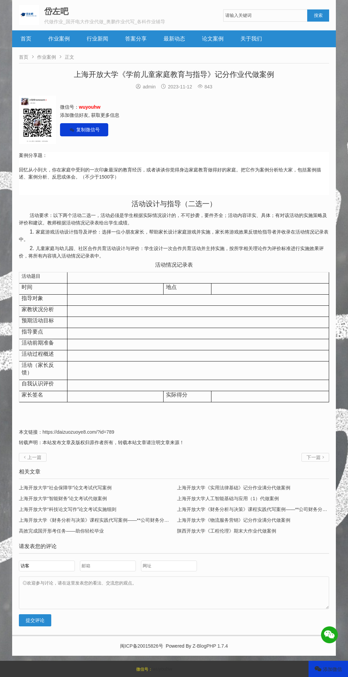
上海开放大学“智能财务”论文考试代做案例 (63, 498)
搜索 (318, 15)
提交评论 (35, 625)
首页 (26, 39)
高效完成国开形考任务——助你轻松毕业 (61, 531)
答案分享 (136, 39)
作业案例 (59, 39)
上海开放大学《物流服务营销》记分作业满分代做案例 (233, 520)
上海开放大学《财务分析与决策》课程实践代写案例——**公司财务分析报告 (257, 509)
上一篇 (33, 457)
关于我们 (251, 39)
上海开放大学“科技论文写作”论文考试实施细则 (67, 509)
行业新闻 (97, 39)
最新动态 (174, 39)
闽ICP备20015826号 (141, 651)
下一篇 (315, 457)
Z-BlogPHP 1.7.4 (210, 651)
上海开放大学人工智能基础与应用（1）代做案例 (228, 498)
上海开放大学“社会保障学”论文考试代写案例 (65, 487)
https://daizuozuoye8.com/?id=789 (78, 432)
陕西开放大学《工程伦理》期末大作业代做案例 (226, 531)
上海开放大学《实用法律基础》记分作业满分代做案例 (233, 487)
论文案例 (213, 39)
